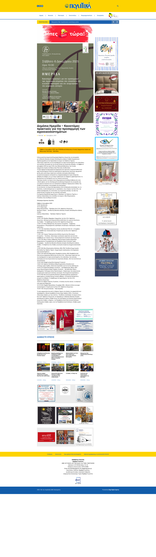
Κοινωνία (50, 15)
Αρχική (41, 15)
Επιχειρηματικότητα (86, 15)
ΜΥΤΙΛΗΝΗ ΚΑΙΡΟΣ (106, 30)
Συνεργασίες (100, 15)
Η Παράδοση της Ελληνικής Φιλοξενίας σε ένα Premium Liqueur (43, 354)
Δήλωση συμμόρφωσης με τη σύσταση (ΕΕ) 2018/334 (96, 454)
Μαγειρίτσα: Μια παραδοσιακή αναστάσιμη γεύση (65, 22)
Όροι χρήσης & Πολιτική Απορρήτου (72, 454)
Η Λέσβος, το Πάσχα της (71, 373)
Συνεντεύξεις (72, 15)
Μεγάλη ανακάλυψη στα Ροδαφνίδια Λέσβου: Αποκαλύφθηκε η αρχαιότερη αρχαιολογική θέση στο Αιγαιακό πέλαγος (57, 356)
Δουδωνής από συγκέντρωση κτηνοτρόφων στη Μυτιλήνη (84, 375)
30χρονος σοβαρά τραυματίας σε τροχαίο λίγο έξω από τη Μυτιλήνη (43, 374)
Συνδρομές (49, 454)
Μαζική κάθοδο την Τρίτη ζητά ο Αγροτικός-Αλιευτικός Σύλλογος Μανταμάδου (72, 355)
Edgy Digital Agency (114, 489)
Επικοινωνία (58, 454)
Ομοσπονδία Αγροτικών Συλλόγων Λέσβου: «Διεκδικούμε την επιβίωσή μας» (57, 375)
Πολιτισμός (61, 15)
